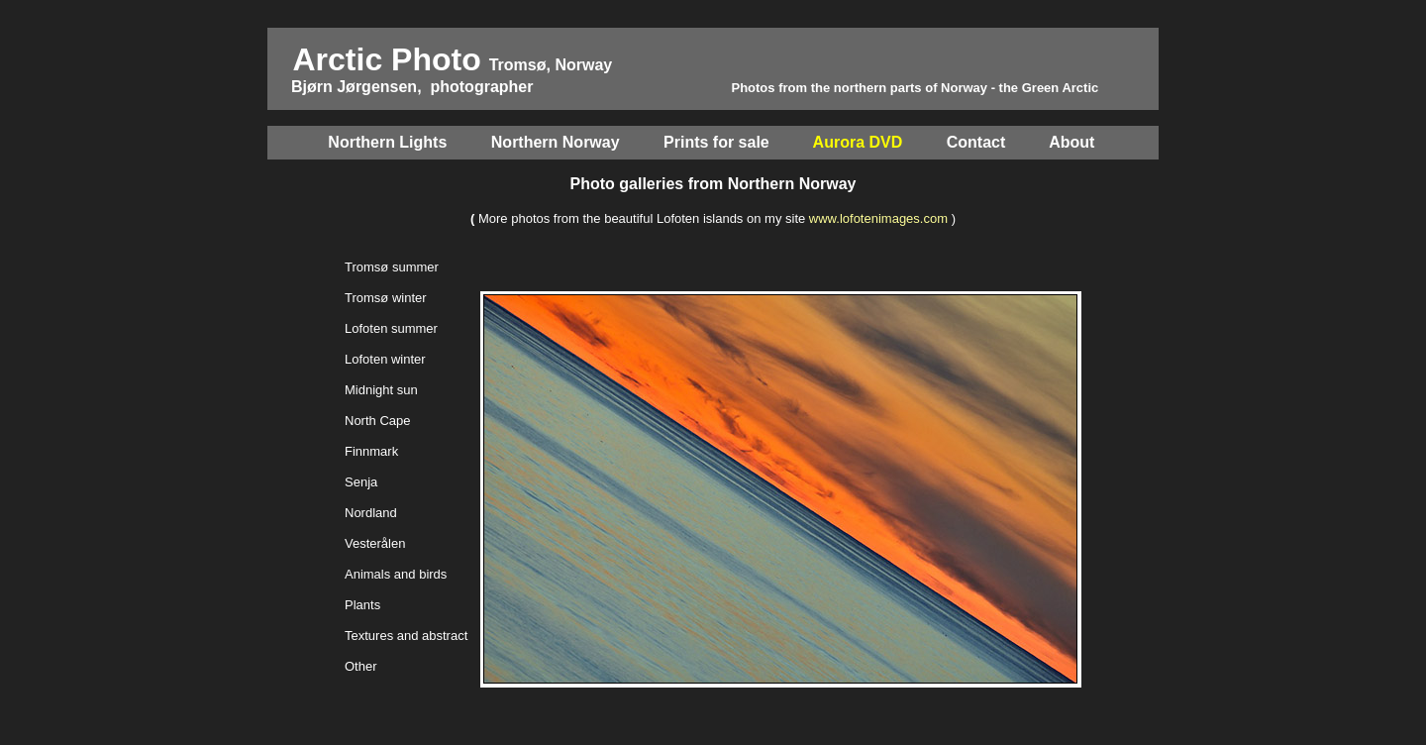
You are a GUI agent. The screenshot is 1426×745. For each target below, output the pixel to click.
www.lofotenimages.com (878, 218)
